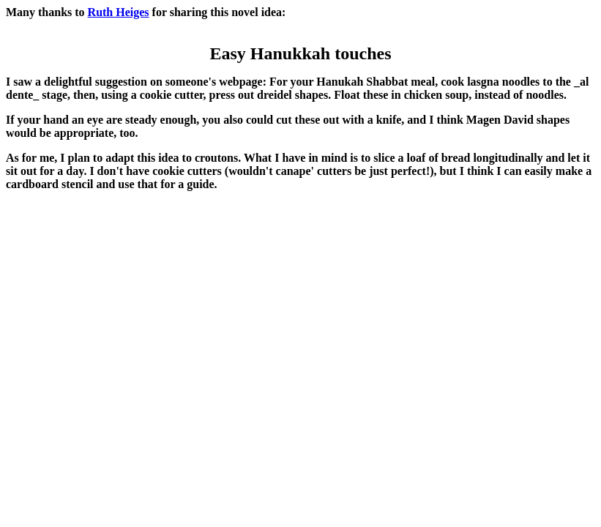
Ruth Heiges (118, 12)
